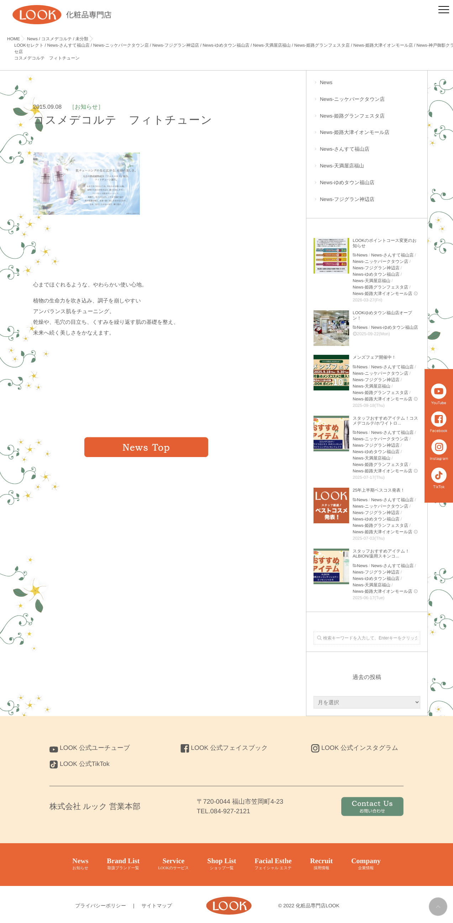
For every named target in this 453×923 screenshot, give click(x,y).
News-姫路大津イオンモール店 (367, 135)
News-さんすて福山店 (367, 152)
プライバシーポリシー (100, 905)
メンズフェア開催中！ (374, 357)
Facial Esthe (273, 864)
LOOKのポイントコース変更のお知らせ (385, 243)
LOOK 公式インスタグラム (355, 747)
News (367, 86)
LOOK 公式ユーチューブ (90, 747)
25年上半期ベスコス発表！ (379, 490)
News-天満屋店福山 (367, 169)
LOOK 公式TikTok (79, 763)
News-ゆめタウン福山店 (367, 186)
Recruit (321, 864)
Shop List (221, 864)
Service (173, 864)
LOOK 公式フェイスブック (224, 747)
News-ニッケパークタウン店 (367, 102)
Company (366, 864)
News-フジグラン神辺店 (367, 202)
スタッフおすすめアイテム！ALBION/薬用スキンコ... (381, 554)
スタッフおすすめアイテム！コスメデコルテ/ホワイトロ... (385, 421)
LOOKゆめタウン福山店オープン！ (382, 315)
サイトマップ (157, 905)
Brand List (122, 864)
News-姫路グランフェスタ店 (367, 119)
